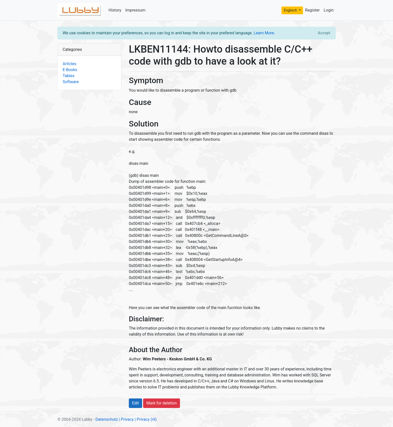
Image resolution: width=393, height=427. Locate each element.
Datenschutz (106, 419)
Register (312, 10)
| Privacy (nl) (145, 419)
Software (71, 81)
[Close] (324, 33)
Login (329, 10)
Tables (68, 75)
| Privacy (126, 419)
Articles (69, 63)
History (115, 10)
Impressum (135, 10)
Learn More (264, 33)
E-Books (70, 69)
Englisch (291, 10)
